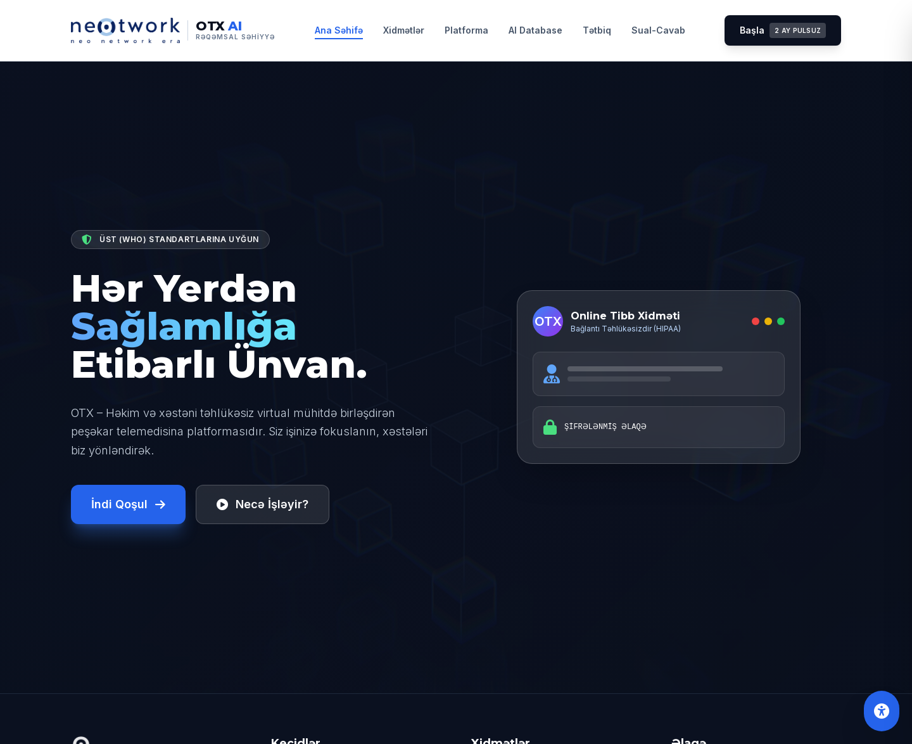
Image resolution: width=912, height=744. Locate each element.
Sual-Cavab (658, 30)
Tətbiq (597, 30)
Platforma (466, 30)
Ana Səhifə (339, 30)
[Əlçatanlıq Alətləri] (881, 711)
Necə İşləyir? (262, 504)
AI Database (535, 30)
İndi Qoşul (128, 504)
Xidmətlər (403, 30)
